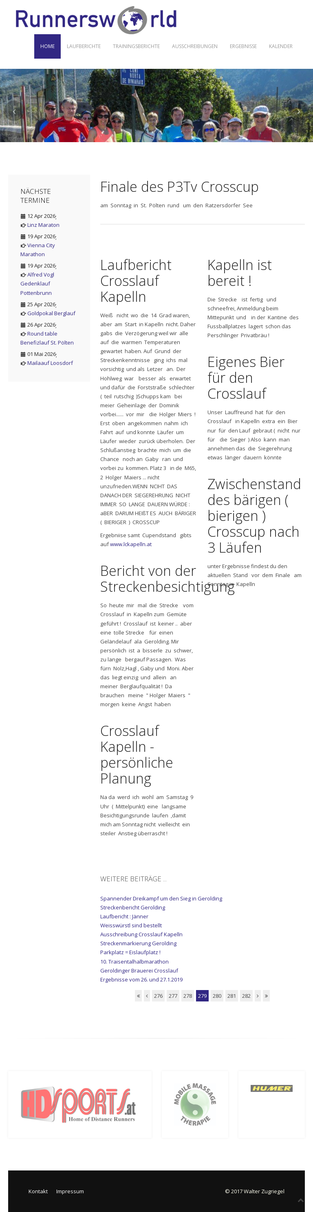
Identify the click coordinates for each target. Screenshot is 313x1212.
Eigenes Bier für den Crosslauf (245, 377)
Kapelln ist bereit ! (239, 272)
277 (173, 995)
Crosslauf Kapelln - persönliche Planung (136, 754)
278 (187, 995)
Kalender (281, 46)
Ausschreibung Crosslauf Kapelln (141, 934)
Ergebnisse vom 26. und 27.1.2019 (141, 979)
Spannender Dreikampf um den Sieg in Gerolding (161, 898)
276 (158, 995)
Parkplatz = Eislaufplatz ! (130, 952)
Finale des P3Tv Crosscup (179, 186)
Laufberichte (84, 46)
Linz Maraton (43, 224)
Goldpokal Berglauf (51, 313)
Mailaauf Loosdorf (50, 363)
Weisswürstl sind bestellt (131, 925)
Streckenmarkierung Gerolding (138, 943)
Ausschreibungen (195, 46)
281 (231, 995)
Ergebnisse (243, 46)
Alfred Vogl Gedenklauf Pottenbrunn (37, 283)
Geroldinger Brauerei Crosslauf (139, 970)
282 (246, 995)
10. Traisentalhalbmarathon (134, 961)
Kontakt (38, 1191)
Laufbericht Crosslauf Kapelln (136, 280)
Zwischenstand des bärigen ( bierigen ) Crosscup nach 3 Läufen (254, 515)
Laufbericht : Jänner (124, 916)
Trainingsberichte (136, 46)
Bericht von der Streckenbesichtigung (167, 578)
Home (47, 46)
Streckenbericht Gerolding (132, 907)
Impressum (70, 1191)
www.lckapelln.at (131, 544)
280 (217, 995)
